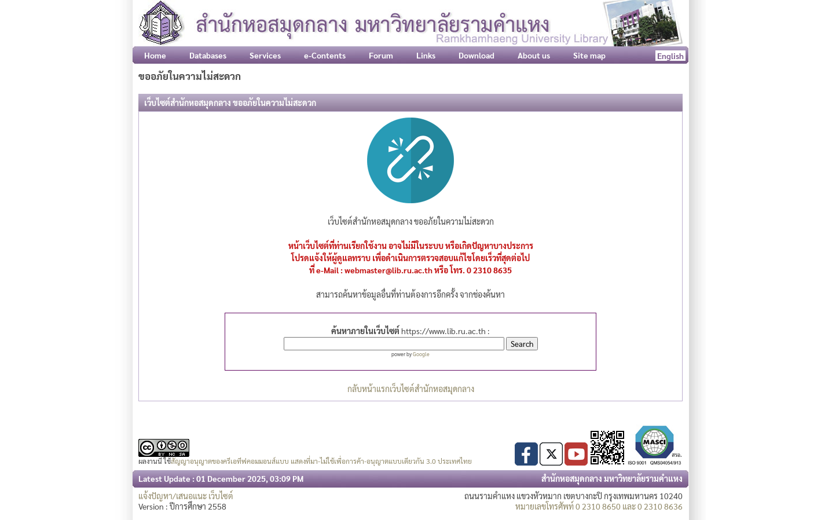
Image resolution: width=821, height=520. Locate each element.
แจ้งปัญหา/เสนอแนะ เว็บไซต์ (185, 495)
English (670, 55)
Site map (589, 55)
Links (425, 55)
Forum (381, 55)
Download (476, 55)
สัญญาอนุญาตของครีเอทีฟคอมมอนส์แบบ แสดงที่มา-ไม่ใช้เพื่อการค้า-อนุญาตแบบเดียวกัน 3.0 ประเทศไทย (321, 461)
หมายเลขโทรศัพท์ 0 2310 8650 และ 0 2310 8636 (599, 506)
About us (534, 55)
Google (421, 353)
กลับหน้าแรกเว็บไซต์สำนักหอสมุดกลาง (410, 388)
